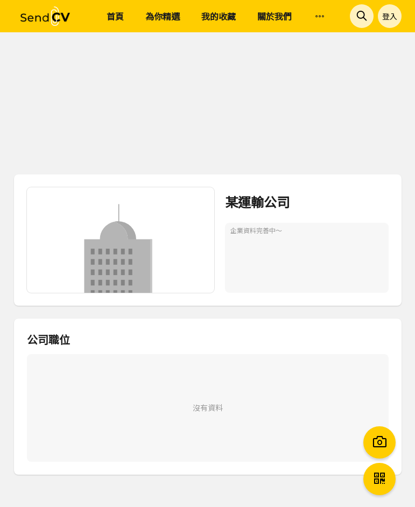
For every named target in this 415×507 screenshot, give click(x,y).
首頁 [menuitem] (115, 16)
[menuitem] (320, 16)
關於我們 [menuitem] (274, 16)
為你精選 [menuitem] (162, 16)
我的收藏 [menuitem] (218, 16)
